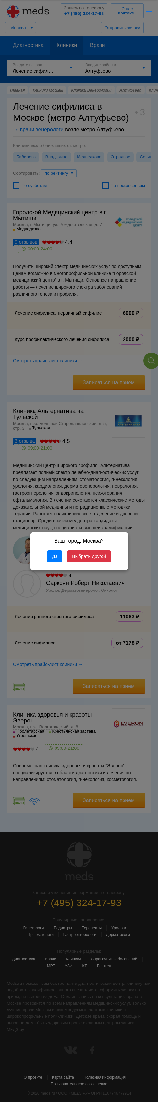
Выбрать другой (89, 556)
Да (54, 556)
